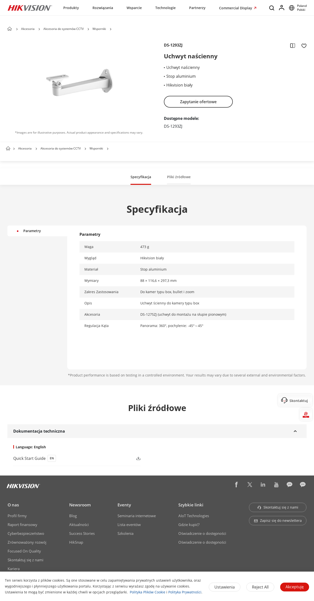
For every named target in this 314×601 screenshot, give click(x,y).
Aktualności (79, 524)
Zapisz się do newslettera (278, 520)
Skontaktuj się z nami (25, 559)
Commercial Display (236, 8)
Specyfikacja (141, 177)
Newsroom (80, 505)
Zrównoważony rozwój (27, 542)
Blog (73, 515)
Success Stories (82, 533)
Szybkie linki (190, 505)
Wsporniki (99, 29)
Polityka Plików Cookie (147, 592)
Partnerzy (197, 7)
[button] (39, 29)
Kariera (14, 568)
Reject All (260, 587)
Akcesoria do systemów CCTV (63, 29)
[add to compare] (292, 45)
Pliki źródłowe (179, 177)
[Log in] (281, 7)
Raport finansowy (22, 524)
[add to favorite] (302, 45)
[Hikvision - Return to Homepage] (29, 8)
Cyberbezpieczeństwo (26, 533)
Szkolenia (125, 533)
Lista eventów (129, 524)
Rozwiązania (102, 7)
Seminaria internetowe (137, 515)
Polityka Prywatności (184, 592)
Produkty (71, 7)
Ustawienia (224, 587)
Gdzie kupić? (188, 524)
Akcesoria (28, 29)
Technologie (165, 7)
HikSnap (76, 542)
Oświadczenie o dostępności (202, 533)
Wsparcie (134, 7)
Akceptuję (295, 586)
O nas (13, 505)
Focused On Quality (24, 551)
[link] (69, 458)
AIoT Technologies (193, 515)
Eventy (124, 505)
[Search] (272, 7)
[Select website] (297, 7)
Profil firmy (17, 515)
